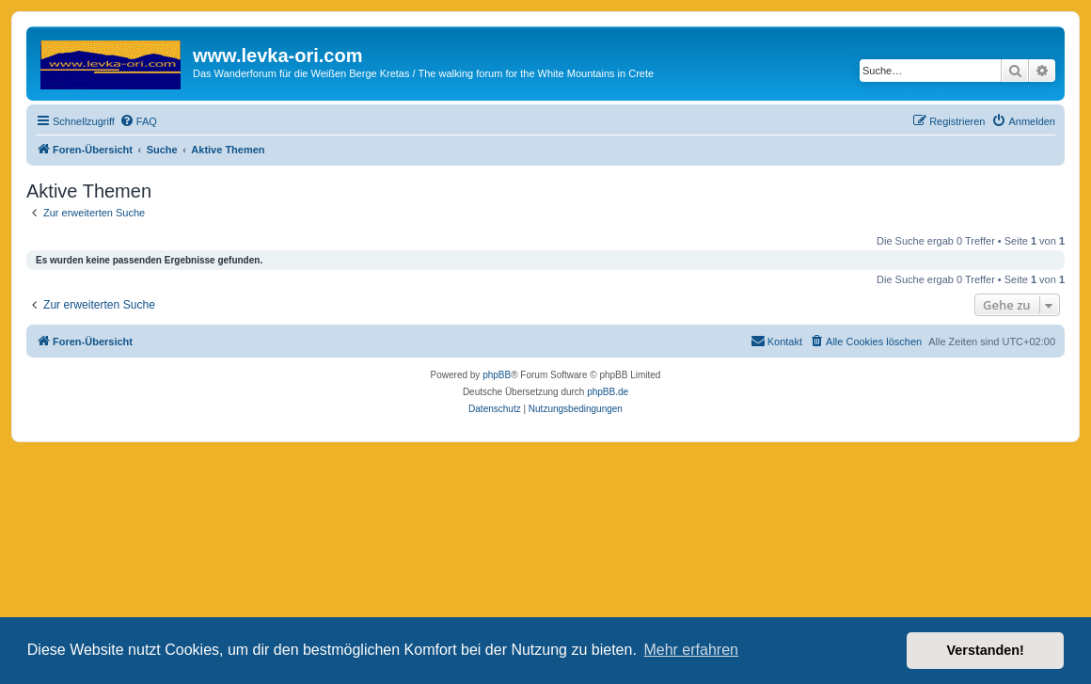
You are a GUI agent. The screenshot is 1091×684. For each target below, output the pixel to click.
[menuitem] (138, 121)
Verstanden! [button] (985, 650)
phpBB (496, 375)
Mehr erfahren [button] (690, 650)
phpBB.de (607, 392)
